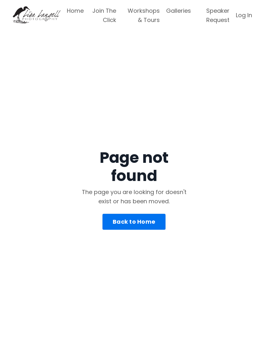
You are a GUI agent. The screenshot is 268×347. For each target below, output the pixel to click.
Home (75, 11)
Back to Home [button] (134, 222)
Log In (244, 15)
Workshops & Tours (144, 15)
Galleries (178, 11)
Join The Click (104, 15)
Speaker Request (217, 15)
